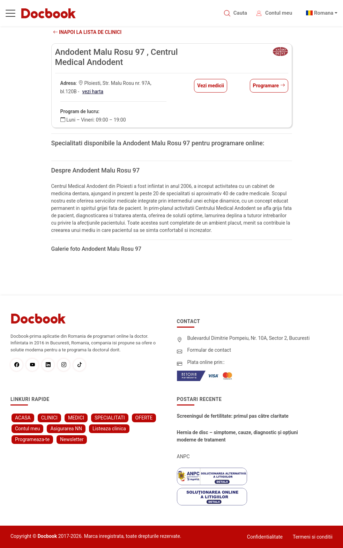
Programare (269, 85)
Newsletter (71, 439)
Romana (324, 13)
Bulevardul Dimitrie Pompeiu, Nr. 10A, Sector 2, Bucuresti (248, 338)
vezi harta (93, 91)
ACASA (23, 418)
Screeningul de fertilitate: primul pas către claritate (233, 416)
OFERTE (144, 418)
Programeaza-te (32, 439)
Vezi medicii (210, 85)
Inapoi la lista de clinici (87, 32)
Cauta (240, 13)
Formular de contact (209, 350)
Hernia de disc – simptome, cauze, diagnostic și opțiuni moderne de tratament (237, 436)
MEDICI (76, 418)
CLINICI (49, 418)
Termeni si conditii (313, 537)
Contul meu (278, 13)
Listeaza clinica (109, 428)
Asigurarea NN (66, 428)
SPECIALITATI (110, 418)
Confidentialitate (265, 537)
